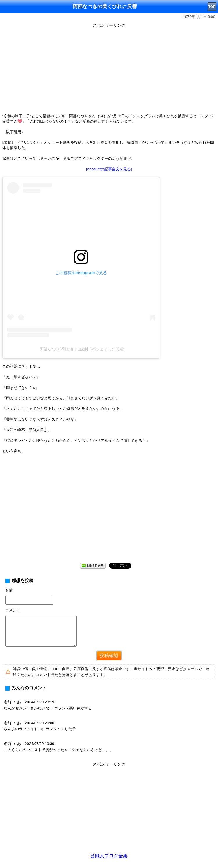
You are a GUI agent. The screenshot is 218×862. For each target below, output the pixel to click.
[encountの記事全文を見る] (109, 169)
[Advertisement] (109, 70)
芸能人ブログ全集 (109, 855)
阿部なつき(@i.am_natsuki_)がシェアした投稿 (82, 349)
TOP (211, 7)
